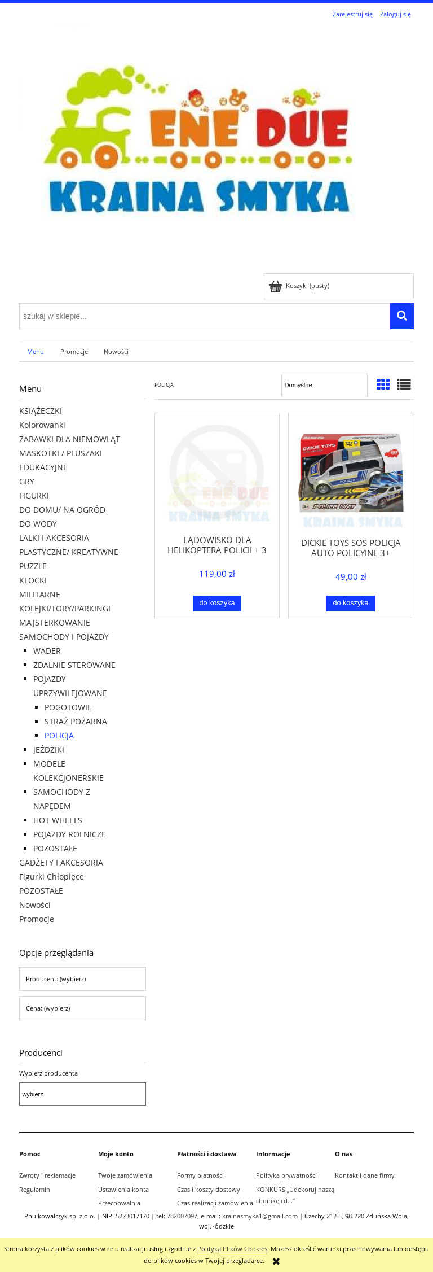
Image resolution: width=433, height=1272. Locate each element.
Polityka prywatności (286, 1175)
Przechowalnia (119, 1203)
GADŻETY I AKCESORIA (61, 862)
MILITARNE (39, 594)
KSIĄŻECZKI (40, 410)
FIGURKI (34, 495)
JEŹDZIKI (48, 749)
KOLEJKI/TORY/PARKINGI (65, 608)
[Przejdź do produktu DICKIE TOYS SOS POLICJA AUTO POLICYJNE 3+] (351, 474)
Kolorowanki (42, 424)
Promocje (36, 918)
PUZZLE (33, 566)
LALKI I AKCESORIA (54, 537)
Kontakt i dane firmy (365, 1175)
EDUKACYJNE (43, 467)
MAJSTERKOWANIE (54, 622)
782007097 (182, 1216)
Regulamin (34, 1189)
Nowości (35, 904)
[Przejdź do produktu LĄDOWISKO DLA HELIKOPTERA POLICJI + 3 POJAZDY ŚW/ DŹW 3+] (217, 473)
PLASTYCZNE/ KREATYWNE (68, 552)
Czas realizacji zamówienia (215, 1203)
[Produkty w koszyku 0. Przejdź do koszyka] (300, 285)
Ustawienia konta (123, 1189)
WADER (47, 650)
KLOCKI (33, 580)
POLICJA (59, 735)
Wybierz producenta (48, 1073)
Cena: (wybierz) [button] (48, 1008)
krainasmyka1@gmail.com (260, 1216)
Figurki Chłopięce (51, 876)
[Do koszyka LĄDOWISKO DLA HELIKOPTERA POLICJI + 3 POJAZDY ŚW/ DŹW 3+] (217, 603)
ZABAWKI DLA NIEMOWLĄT (69, 439)
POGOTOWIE (68, 707)
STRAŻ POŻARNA (76, 721)
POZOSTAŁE (55, 848)
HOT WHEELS (57, 820)
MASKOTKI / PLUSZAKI (60, 453)
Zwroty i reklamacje (47, 1175)
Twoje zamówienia (125, 1175)
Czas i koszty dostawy (208, 1189)
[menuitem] (35, 351)
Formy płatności (200, 1175)
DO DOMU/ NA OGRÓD (62, 509)
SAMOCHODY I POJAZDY (64, 636)
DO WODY (38, 523)
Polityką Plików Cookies (232, 1248)
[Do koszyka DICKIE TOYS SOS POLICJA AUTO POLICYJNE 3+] (350, 603)
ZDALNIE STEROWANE (74, 664)
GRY (26, 481)
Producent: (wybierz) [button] (56, 978)
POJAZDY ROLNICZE (69, 834)
